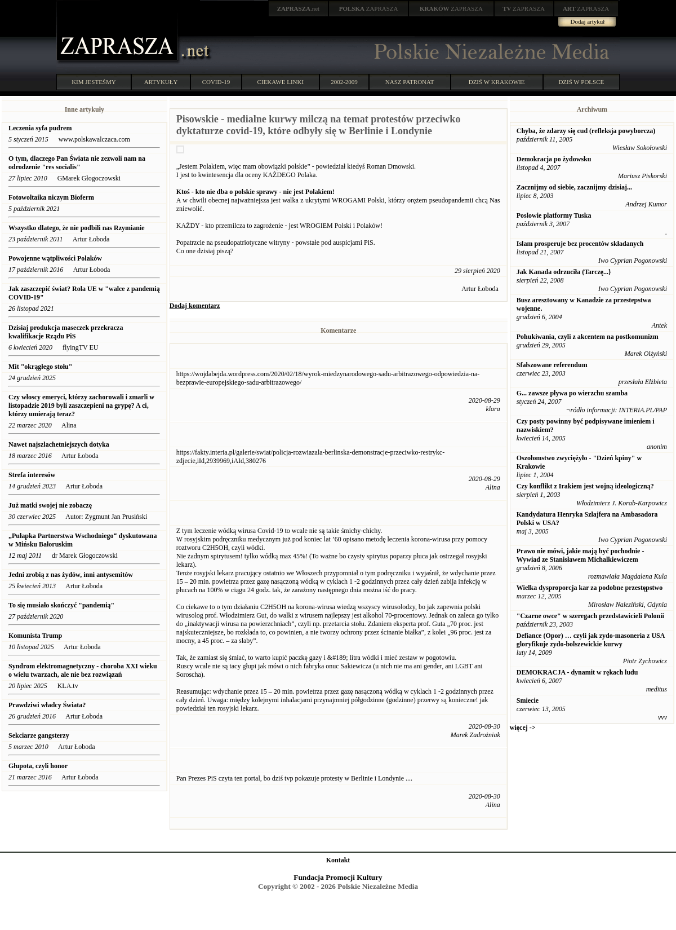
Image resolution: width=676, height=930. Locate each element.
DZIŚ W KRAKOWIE (497, 81)
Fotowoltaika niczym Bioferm (51, 197)
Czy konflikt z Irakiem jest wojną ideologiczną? (585, 486)
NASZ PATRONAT (409, 81)
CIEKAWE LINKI (280, 81)
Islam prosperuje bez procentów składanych (580, 244)
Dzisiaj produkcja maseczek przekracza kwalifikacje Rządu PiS (65, 332)
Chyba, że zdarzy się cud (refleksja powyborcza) (586, 131)
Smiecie (528, 700)
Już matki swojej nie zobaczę (50, 505)
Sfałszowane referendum (552, 365)
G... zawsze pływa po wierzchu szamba (572, 393)
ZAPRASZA (368, 8)
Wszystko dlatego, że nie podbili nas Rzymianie (76, 228)
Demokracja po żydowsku (554, 159)
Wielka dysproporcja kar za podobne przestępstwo (589, 588)
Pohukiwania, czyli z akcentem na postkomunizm (588, 337)
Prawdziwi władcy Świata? (47, 705)
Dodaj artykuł (588, 21)
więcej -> (523, 727)
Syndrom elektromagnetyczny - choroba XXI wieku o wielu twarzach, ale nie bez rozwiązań (82, 670)
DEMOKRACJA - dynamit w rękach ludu (577, 672)
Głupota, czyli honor (38, 766)
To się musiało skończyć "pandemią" (61, 605)
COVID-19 (216, 81)
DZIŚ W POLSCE (581, 81)
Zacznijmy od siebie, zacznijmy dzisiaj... (574, 187)
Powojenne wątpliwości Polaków (55, 258)
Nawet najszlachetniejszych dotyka (59, 444)
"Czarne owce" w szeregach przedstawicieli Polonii (590, 616)
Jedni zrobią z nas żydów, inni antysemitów (71, 575)
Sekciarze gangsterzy (38, 735)
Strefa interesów (31, 475)
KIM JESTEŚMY (94, 81)
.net (298, 8)
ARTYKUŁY (161, 81)
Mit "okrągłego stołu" (40, 367)
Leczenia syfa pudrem (40, 128)
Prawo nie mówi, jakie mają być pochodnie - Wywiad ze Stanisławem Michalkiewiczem (580, 555)
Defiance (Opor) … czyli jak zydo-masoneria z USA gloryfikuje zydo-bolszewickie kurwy (591, 640)
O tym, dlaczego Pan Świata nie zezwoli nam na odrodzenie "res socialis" (76, 163)
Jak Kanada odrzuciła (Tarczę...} (564, 272)
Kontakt (338, 860)
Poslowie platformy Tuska (554, 215)
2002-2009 (344, 81)
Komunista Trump (35, 636)
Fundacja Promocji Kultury (337, 877)
